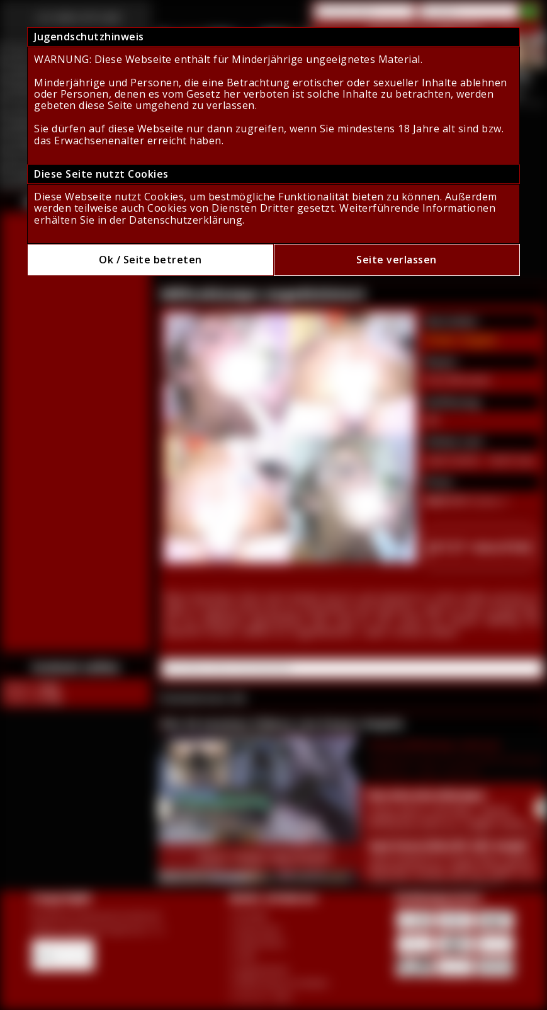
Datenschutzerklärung (185, 220)
